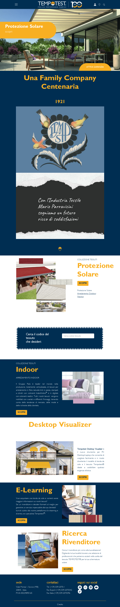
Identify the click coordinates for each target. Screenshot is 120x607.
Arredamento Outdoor (86, 293)
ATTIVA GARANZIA (95, 67)
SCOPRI (83, 283)
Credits (60, 604)
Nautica (80, 296)
